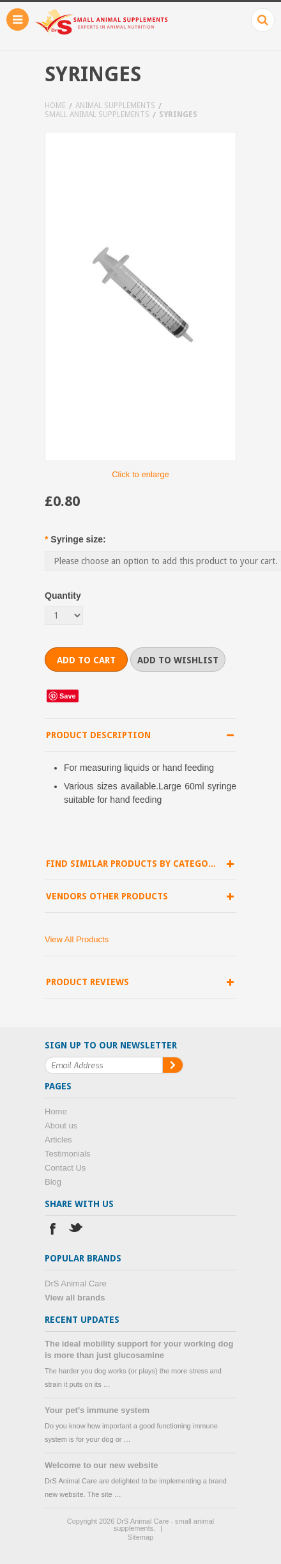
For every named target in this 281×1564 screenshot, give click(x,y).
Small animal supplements (97, 114)
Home (55, 105)
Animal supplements (115, 105)
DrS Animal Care (76, 1283)
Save (67, 696)
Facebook (53, 1230)
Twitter (76, 1230)
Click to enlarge (140, 474)
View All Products (77, 939)
